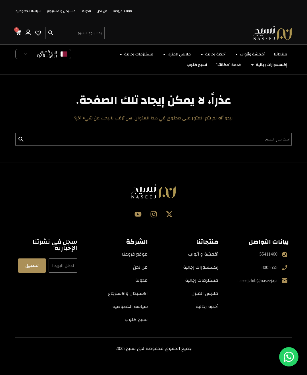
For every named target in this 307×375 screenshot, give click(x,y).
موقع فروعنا (122, 11)
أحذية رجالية (207, 306)
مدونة (86, 11)
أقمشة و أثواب (203, 254)
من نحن (102, 11)
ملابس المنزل (205, 293)
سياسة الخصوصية (28, 11)
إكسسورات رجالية (200, 267)
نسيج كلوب (136, 319)
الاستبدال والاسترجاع (61, 11)
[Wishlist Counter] (38, 33)
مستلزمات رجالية (201, 280)
